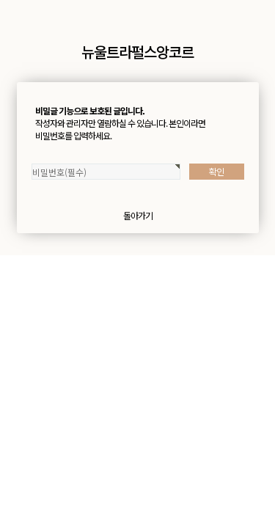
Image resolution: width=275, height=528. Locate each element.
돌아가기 (138, 215)
